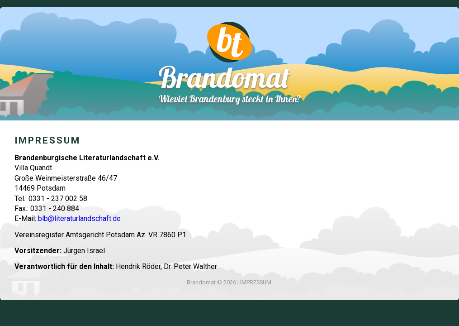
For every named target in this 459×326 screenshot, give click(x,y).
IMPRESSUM (255, 282)
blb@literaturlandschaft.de (79, 218)
